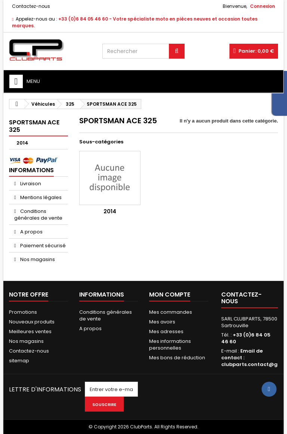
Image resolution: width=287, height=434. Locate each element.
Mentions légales (40, 197)
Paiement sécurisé (42, 245)
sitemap (19, 360)
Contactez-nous (31, 6)
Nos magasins (37, 259)
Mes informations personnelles (170, 344)
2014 (22, 142)
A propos (31, 231)
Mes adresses (166, 331)
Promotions (23, 312)
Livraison (30, 183)
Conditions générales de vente (38, 214)
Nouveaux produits (32, 321)
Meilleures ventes (30, 331)
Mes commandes (170, 312)
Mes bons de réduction (177, 357)
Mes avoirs (162, 321)
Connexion (262, 6)
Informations (31, 170)
